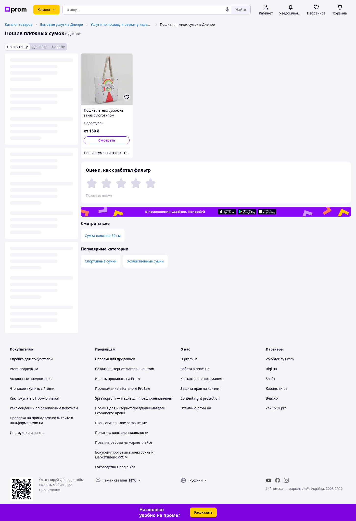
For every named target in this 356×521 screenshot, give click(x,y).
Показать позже (99, 195)
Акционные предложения (31, 378)
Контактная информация (201, 378)
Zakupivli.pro (276, 408)
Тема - (115, 480)
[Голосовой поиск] (227, 9)
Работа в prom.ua (194, 368)
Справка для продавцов (115, 359)
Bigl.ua (271, 368)
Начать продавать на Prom (117, 378)
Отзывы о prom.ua (195, 408)
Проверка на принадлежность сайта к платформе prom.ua (41, 420)
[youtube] (269, 480)
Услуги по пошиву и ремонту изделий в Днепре (121, 24)
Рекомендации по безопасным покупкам (44, 408)
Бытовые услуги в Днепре (61, 24)
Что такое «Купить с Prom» (32, 388)
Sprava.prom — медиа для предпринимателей (133, 398)
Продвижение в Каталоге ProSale (122, 388)
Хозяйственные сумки (145, 261)
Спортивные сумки (100, 261)
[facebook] (277, 480)
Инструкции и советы (27, 432)
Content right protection (200, 398)
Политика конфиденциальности (121, 432)
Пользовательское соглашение (121, 422)
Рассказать (203, 512)
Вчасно (272, 398)
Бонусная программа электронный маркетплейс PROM (124, 454)
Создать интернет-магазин (117, 368)
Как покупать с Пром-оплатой (34, 398)
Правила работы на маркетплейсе (123, 442)
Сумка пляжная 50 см (103, 235)
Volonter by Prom (280, 359)
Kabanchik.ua (276, 388)
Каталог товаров (18, 24)
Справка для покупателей (31, 359)
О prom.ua (189, 359)
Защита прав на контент (200, 388)
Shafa (270, 378)
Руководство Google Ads (115, 467)
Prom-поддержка (24, 368)
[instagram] (286, 480)
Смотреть (106, 140)
